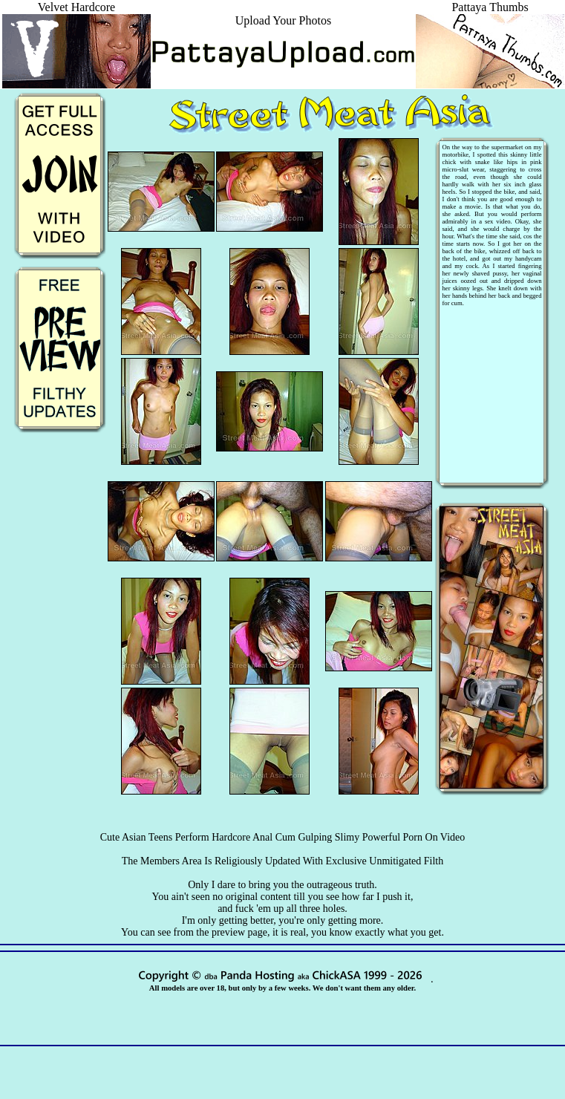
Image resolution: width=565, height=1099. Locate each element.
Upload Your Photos (283, 20)
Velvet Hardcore (76, 14)
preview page (239, 932)
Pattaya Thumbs (490, 14)
